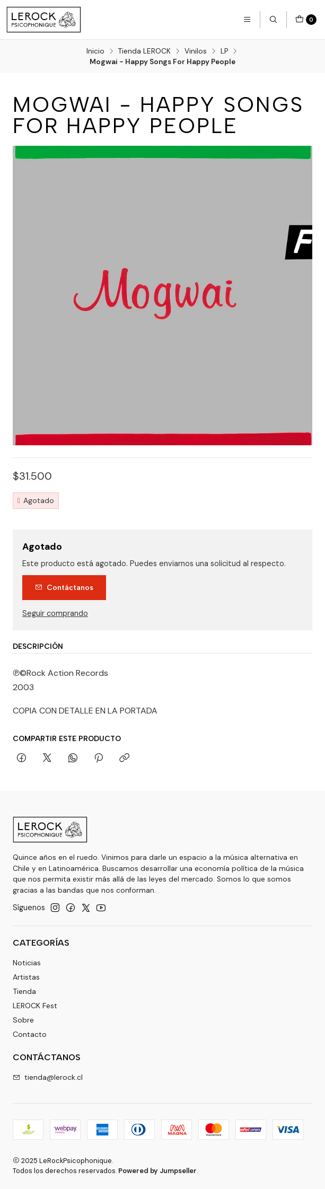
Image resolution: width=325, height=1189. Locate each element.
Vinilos (196, 51)
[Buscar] (273, 19)
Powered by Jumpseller (157, 1170)
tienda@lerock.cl (48, 1077)
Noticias (27, 962)
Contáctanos (64, 587)
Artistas (26, 977)
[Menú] (247, 19)
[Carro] (306, 19)
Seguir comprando (55, 613)
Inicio (95, 51)
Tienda (24, 991)
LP (224, 51)
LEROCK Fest (35, 1005)
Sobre (23, 1020)
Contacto (30, 1034)
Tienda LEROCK (144, 51)
